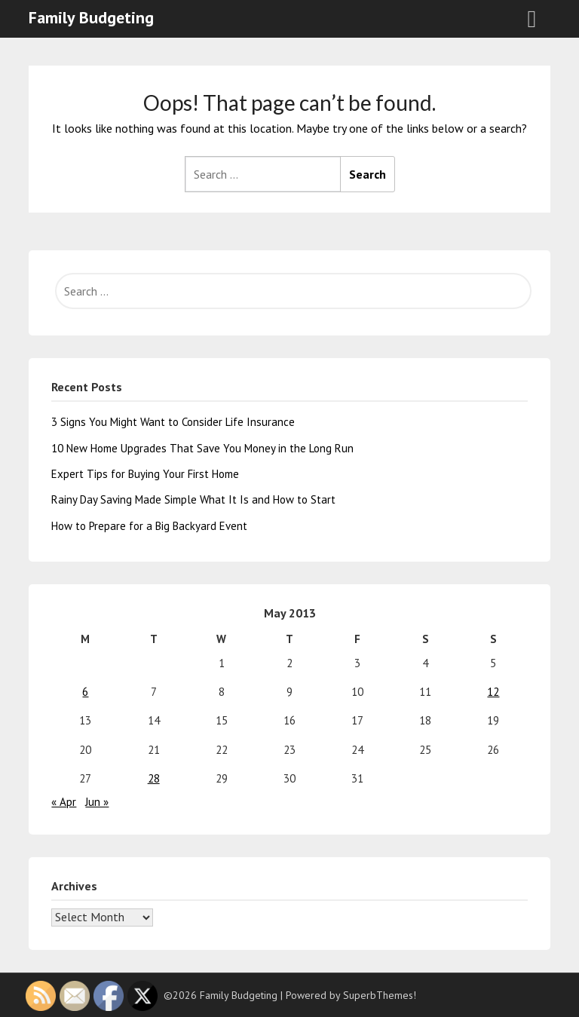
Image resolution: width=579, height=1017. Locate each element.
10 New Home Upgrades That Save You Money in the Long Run (202, 448)
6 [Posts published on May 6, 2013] (85, 692)
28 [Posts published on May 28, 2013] (154, 778)
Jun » (97, 802)
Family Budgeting (91, 17)
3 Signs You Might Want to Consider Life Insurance (173, 422)
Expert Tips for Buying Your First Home (145, 474)
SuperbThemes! (379, 995)
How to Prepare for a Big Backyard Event (149, 526)
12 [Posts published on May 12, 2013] (493, 692)
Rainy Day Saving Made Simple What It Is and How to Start (193, 499)
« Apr (63, 802)
